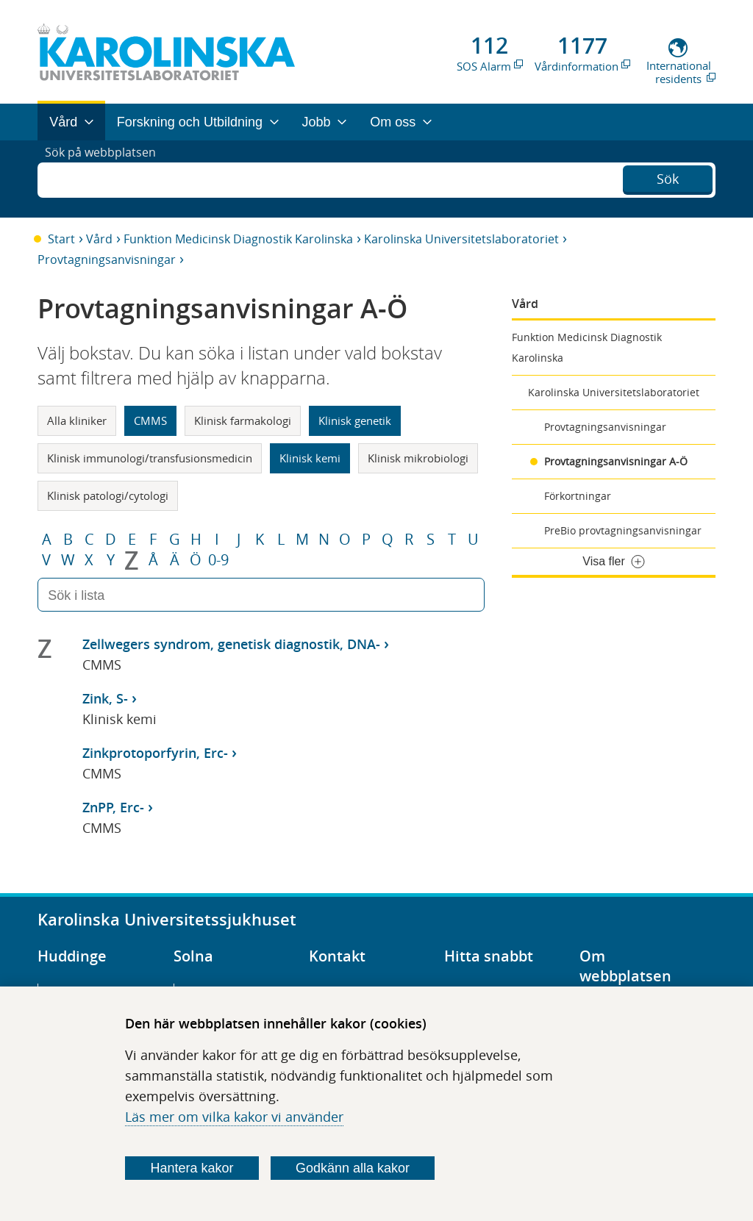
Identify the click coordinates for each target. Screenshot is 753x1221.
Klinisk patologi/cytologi (107, 495)
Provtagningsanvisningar (107, 259)
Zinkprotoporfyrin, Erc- (155, 753)
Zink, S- (105, 698)
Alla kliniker (77, 420)
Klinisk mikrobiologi (418, 458)
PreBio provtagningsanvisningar (623, 530)
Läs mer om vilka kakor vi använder (234, 1116)
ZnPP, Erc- (113, 807)
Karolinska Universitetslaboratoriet (461, 239)
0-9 (218, 560)
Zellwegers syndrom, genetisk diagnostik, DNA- (231, 644)
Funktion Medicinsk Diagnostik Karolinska (238, 239)
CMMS (150, 420)
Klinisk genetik (354, 420)
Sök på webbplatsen (107, 178)
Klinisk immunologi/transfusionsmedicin (149, 458)
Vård (99, 239)
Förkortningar (577, 496)
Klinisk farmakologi (242, 420)
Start (61, 239)
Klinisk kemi (309, 458)
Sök (668, 177)
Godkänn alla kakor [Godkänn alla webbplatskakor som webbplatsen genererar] (353, 1168)
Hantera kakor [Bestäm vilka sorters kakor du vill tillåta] (192, 1168)
